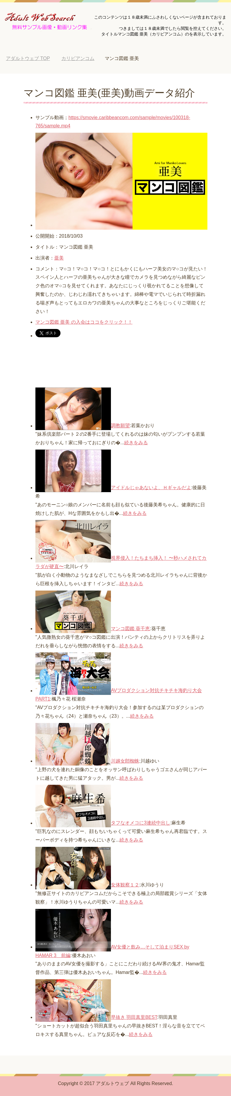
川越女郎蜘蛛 (125, 760)
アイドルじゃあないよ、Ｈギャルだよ (151, 487)
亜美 (59, 257)
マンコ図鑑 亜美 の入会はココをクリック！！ (83, 322)
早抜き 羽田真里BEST (134, 1017)
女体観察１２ (125, 884)
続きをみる (136, 442)
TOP (28, 58)
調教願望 (120, 425)
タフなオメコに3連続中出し (140, 823)
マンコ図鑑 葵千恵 (130, 628)
